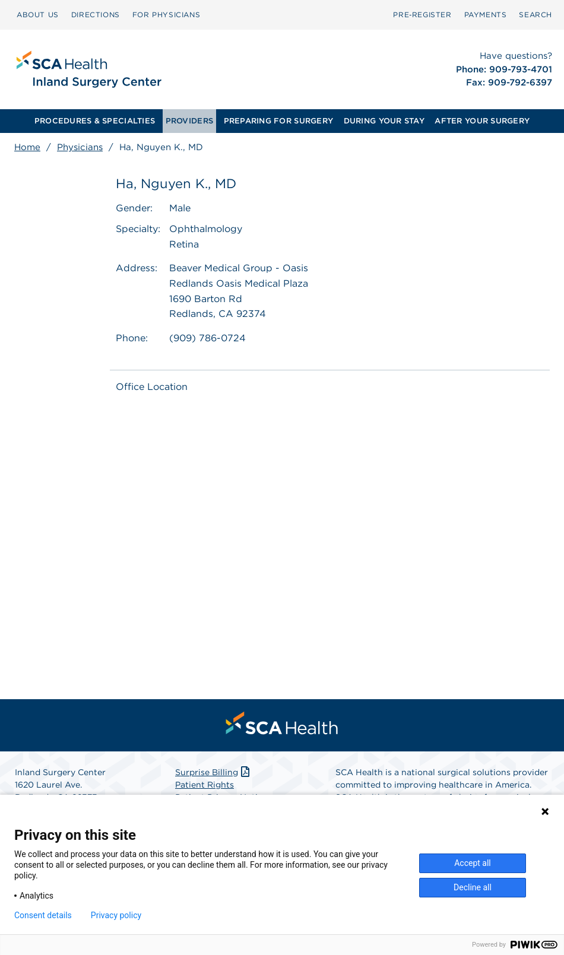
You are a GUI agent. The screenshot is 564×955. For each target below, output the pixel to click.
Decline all (473, 887)
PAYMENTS (485, 14)
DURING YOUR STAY (384, 120)
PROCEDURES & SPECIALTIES (94, 120)
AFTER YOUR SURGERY (482, 120)
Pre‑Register (422, 14)
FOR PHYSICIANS (166, 14)
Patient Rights (204, 784)
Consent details (43, 915)
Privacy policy (116, 915)
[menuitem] (38, 15)
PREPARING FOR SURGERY (278, 120)
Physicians (80, 147)
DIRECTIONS (95, 14)
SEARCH (535, 14)
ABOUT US (38, 14)
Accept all (472, 863)
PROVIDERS (189, 120)
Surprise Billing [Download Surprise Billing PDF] (213, 772)
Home (27, 147)
